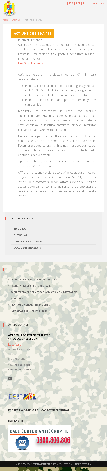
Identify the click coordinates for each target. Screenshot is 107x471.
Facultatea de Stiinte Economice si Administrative (44, 292)
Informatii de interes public (29, 311)
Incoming (19, 228)
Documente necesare (27, 247)
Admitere (17, 298)
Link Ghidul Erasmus (31, 63)
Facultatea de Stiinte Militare (31, 285)
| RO (70, 3)
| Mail (84, 3)
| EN (77, 3)
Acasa (5, 19)
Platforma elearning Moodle (30, 304)
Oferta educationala (27, 241)
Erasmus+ (16, 19)
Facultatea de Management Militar (34, 279)
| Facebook (96, 3)
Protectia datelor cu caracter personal (38, 410)
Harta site (16, 421)
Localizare (14, 345)
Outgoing (20, 235)
